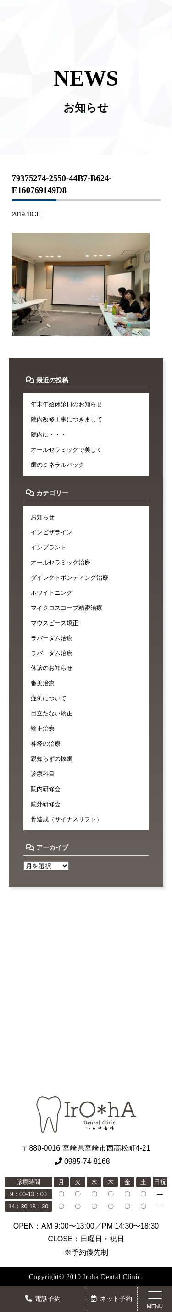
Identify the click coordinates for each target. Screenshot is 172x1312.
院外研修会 (46, 804)
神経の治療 (46, 743)
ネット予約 (111, 1298)
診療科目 (43, 773)
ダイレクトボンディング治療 (69, 577)
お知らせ (43, 517)
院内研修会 (46, 789)
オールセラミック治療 (60, 562)
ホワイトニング (51, 592)
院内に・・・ (49, 434)
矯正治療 (43, 728)
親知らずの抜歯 (51, 758)
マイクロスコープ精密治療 (66, 607)
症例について (49, 698)
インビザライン (51, 532)
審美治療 (43, 683)
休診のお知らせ (51, 667)
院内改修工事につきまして (66, 419)
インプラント (49, 547)
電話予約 (43, 1298)
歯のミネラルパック (57, 464)
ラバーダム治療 (51, 638)
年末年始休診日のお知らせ (66, 404)
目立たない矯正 (51, 713)
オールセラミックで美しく (66, 449)
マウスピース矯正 (54, 623)
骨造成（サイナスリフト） (66, 819)
